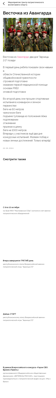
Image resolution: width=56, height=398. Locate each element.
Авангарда (23, 57)
